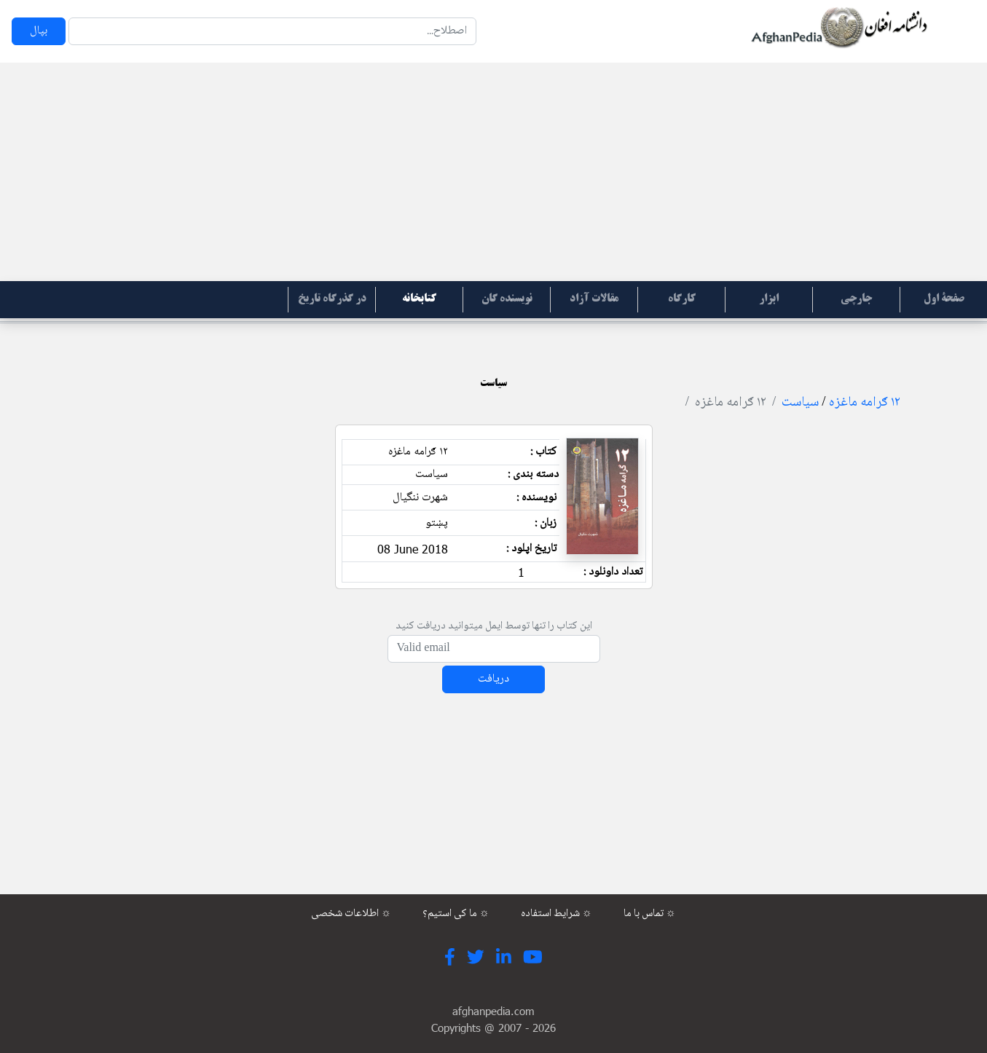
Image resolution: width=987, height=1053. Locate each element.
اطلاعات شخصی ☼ (351, 913)
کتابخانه (419, 299)
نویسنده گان (506, 299)
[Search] (272, 31)
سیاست (800, 402)
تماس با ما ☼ (650, 913)
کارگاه (682, 299)
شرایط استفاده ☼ (556, 913)
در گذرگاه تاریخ (332, 299)
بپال (38, 31)
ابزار (769, 299)
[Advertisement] (494, 172)
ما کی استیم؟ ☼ (455, 913)
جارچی (856, 299)
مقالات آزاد (594, 299)
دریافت (493, 679)
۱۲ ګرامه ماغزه (864, 402)
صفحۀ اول (944, 299)
